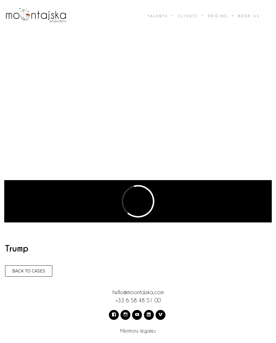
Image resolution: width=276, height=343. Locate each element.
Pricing (218, 16)
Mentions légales (138, 330)
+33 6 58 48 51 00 (138, 300)
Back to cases (28, 271)
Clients (188, 16)
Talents (158, 16)
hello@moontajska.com (138, 292)
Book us (249, 16)
